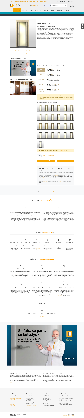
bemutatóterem (48, 272)
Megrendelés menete (29, 53)
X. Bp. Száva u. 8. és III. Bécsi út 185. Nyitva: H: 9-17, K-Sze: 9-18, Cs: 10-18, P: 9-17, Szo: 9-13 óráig (28, 1)
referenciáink (37, 248)
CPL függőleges (41, 75)
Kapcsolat (67, 10)
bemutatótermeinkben (62, 150)
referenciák (16, 274)
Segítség (46, 10)
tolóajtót (56, 175)
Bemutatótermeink (65, 160)
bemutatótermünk (24, 247)
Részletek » (12, 382)
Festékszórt (41, 79)
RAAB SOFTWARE (71, 415)
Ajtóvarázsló (38, 10)
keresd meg (61, 181)
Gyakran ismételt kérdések (31, 405)
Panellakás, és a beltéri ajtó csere (18, 373)
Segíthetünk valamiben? (19, 50)
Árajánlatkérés (27, 50)
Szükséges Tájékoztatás (52, 191)
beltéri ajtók (17, 10)
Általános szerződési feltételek (32, 191)
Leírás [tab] (39, 155)
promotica (65, 415)
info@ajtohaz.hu (34, 5)
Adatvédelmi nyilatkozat (43, 191)
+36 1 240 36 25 (12, 404)
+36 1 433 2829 (18, 398)
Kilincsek (53, 10)
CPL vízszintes (41, 70)
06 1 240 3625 (62, 1)
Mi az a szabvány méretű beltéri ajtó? (53, 373)
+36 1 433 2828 (12, 398)
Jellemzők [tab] (44, 155)
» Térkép (42, 316)
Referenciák (25, 10)
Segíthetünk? (70, 1)
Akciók (31, 10)
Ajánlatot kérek (46, 160)
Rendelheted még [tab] (51, 155)
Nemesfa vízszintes (41, 85)
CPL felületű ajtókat (45, 177)
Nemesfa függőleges (41, 90)
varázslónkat (45, 181)
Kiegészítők (59, 10)
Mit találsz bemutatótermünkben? (18, 53)
